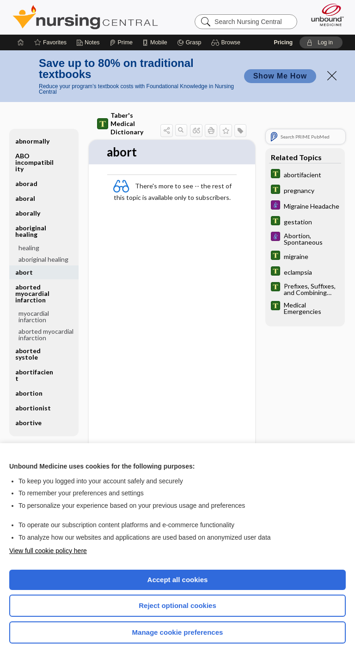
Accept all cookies (177, 580)
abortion (29, 393)
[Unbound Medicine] (324, 14)
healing (28, 248)
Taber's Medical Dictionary (120, 123)
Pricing (283, 42)
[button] (227, 42)
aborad (26, 183)
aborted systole (28, 354)
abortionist (33, 408)
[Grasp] (189, 42)
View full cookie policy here (48, 550)
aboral (25, 198)
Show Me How (280, 76)
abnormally (32, 141)
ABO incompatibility (34, 162)
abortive (28, 423)
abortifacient (34, 375)
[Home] (21, 42)
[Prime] (121, 42)
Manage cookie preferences (177, 632)
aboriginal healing (30, 231)
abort (24, 272)
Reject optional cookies (177, 605)
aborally (27, 213)
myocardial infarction (33, 316)
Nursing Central (85, 17)
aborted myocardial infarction (32, 293)
